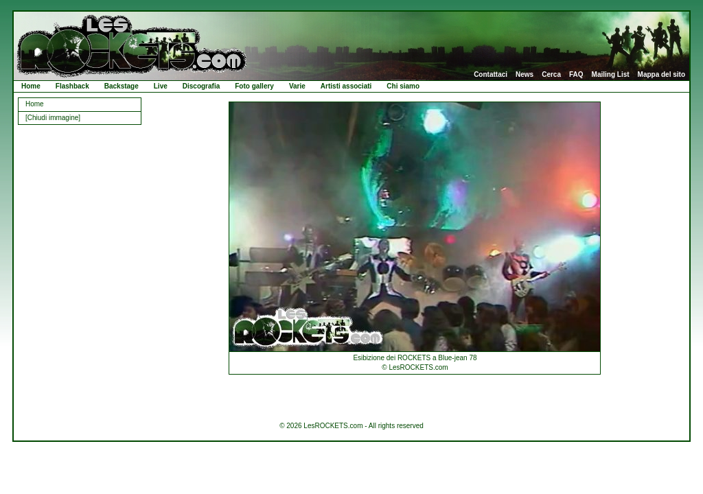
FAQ (576, 74)
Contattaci (490, 74)
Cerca (551, 74)
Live (161, 86)
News (524, 74)
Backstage (121, 86)
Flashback (72, 86)
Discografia (201, 86)
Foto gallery (254, 86)
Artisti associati (346, 86)
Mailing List (611, 74)
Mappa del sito (661, 74)
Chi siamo (403, 86)
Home (31, 86)
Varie (297, 86)
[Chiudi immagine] (52, 117)
